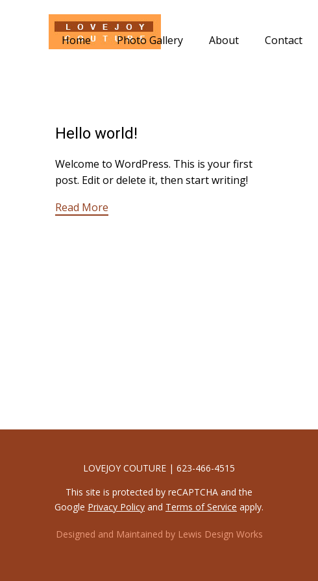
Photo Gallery (150, 40)
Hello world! (96, 133)
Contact (283, 40)
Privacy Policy (116, 507)
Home (76, 40)
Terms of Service (201, 507)
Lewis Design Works (220, 534)
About (224, 40)
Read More (81, 207)
